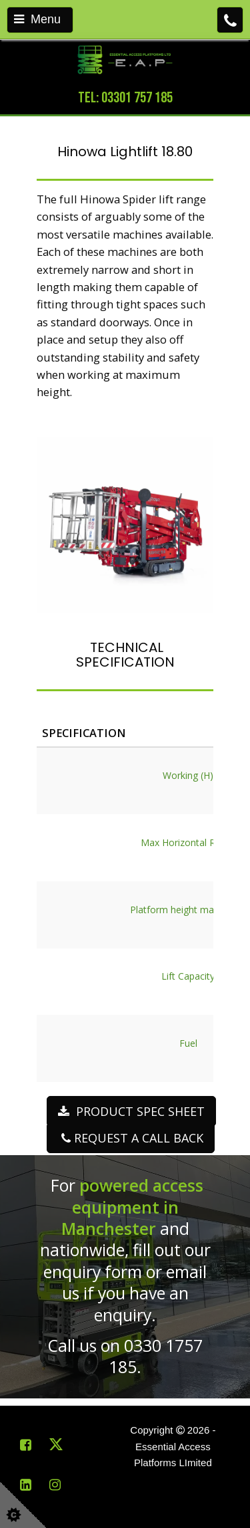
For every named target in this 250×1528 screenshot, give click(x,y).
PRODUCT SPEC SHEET (131, 1111)
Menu (37, 19)
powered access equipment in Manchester (132, 1207)
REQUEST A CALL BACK (130, 1138)
